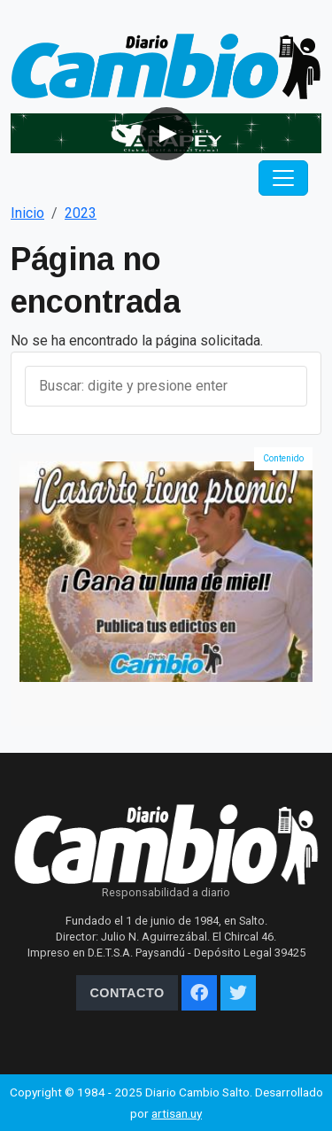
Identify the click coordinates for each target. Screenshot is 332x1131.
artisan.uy (176, 1113)
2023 (81, 213)
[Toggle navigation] (283, 178)
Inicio (27, 213)
